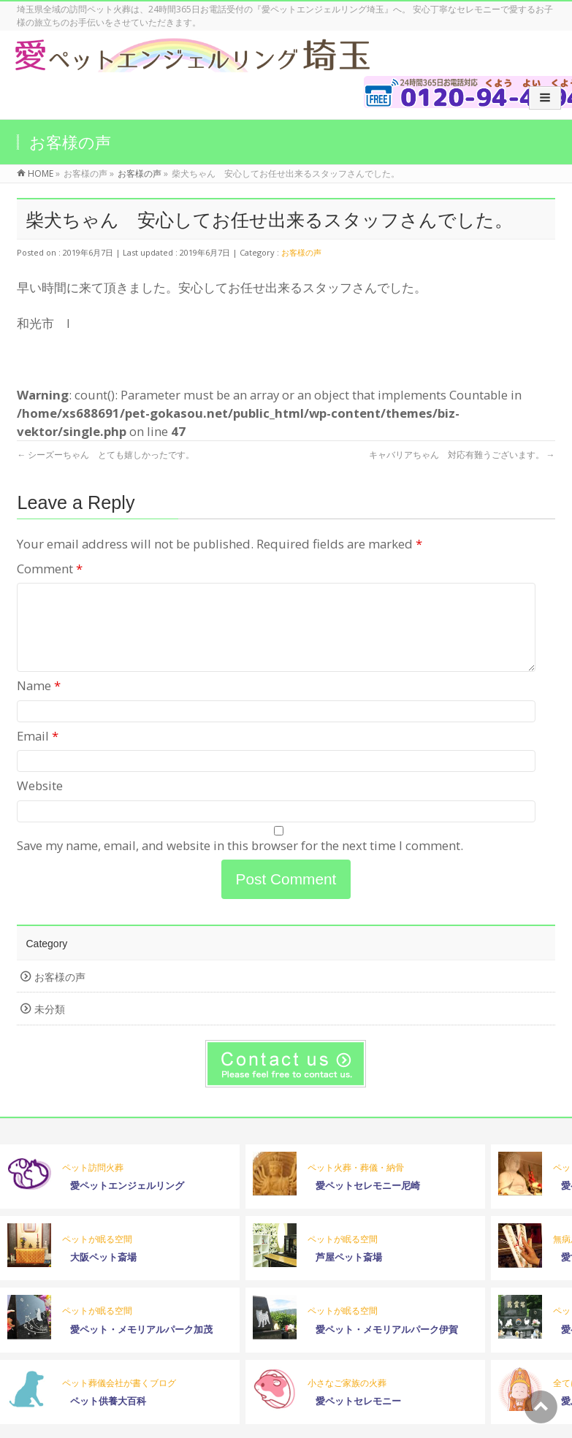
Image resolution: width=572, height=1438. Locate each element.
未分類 (49, 1026)
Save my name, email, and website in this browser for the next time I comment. (240, 862)
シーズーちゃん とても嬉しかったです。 (105, 454)
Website (40, 803)
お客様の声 (301, 252)
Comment (50, 568)
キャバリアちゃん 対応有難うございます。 (462, 454)
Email (37, 753)
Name (39, 703)
